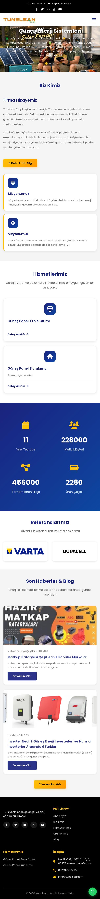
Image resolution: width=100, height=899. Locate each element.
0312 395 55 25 (36, 3)
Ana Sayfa (59, 816)
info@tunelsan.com (59, 3)
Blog (56, 839)
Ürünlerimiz (60, 833)
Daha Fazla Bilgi (20, 163)
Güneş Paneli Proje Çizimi (19, 859)
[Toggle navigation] (94, 19)
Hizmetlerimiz (62, 828)
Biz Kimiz (58, 822)
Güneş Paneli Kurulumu (18, 865)
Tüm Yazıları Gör (50, 784)
